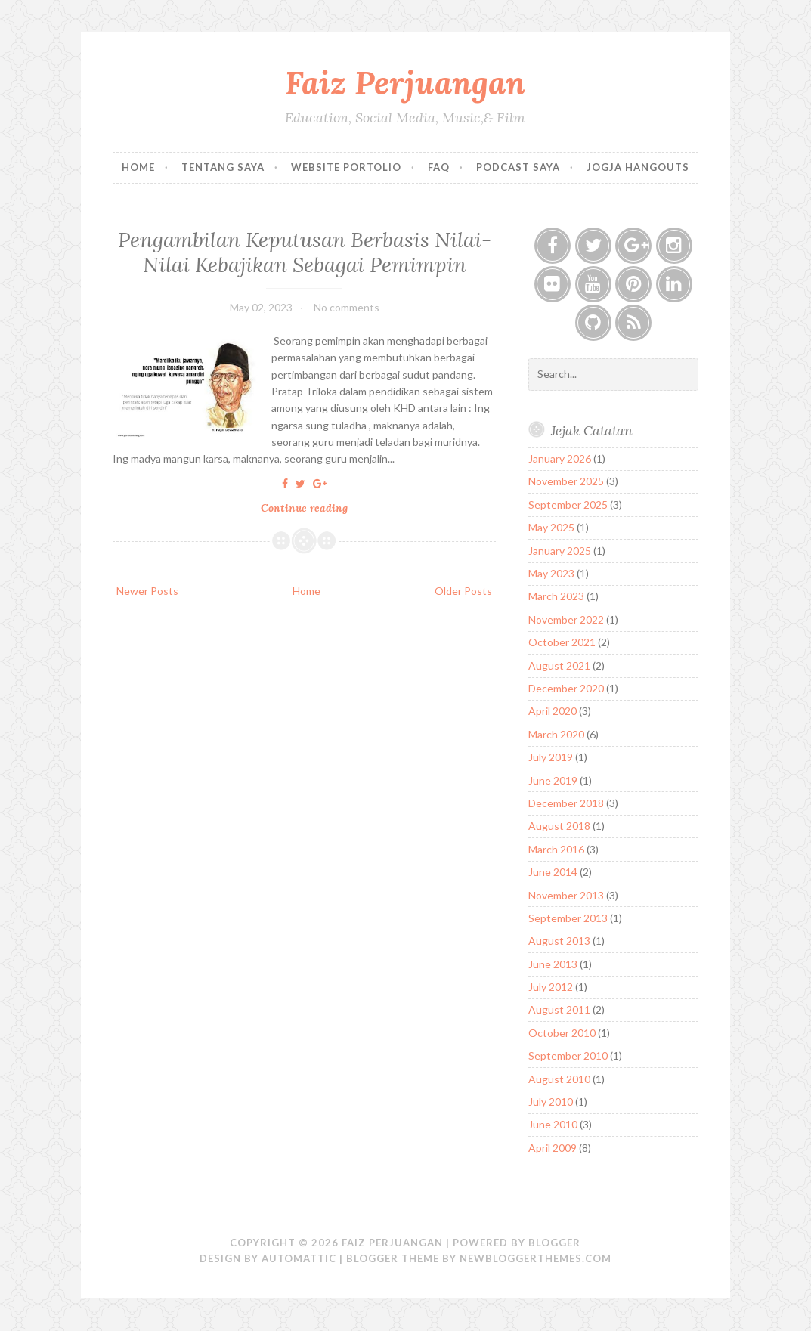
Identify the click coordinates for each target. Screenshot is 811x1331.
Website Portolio (346, 167)
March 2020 (556, 734)
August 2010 (559, 1079)
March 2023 (556, 596)
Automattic (299, 1258)
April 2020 (552, 710)
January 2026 (559, 458)
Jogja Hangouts (638, 167)
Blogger (554, 1243)
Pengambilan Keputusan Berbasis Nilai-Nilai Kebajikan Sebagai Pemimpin (304, 251)
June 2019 (552, 780)
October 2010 (562, 1032)
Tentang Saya (223, 167)
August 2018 (559, 825)
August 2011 (559, 1009)
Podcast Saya (518, 167)
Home (138, 167)
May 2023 (551, 573)
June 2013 (552, 964)
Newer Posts (147, 590)
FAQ (439, 167)
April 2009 (552, 1147)
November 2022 (566, 619)
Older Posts (463, 590)
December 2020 (566, 688)
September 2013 (568, 918)
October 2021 (562, 642)
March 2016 (556, 849)
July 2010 (550, 1101)
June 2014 (552, 871)
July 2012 (550, 986)
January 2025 (559, 550)
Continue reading (309, 508)
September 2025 (568, 504)
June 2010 (552, 1124)
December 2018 (566, 803)
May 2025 (551, 527)
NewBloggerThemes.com (535, 1258)
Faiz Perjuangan (405, 83)
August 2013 (559, 940)
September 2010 (568, 1055)
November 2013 (566, 895)
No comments (346, 307)
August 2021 (559, 665)
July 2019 (550, 757)
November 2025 (566, 481)
